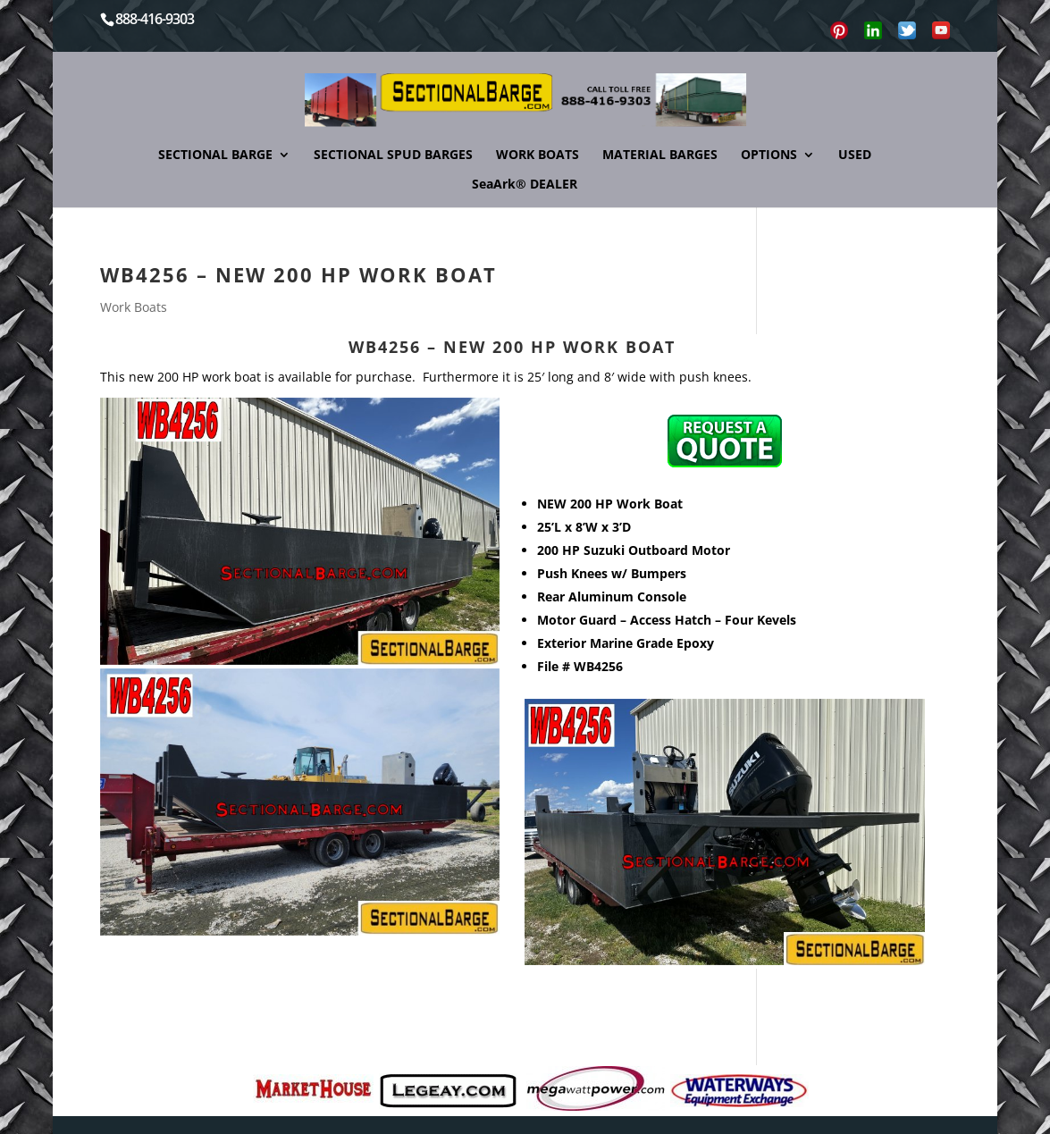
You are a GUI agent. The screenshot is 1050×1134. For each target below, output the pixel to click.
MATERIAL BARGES (660, 155)
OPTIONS (769, 155)
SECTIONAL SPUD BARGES (393, 155)
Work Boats (133, 306)
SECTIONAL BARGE (215, 155)
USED (854, 155)
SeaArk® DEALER (524, 185)
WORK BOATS (537, 155)
